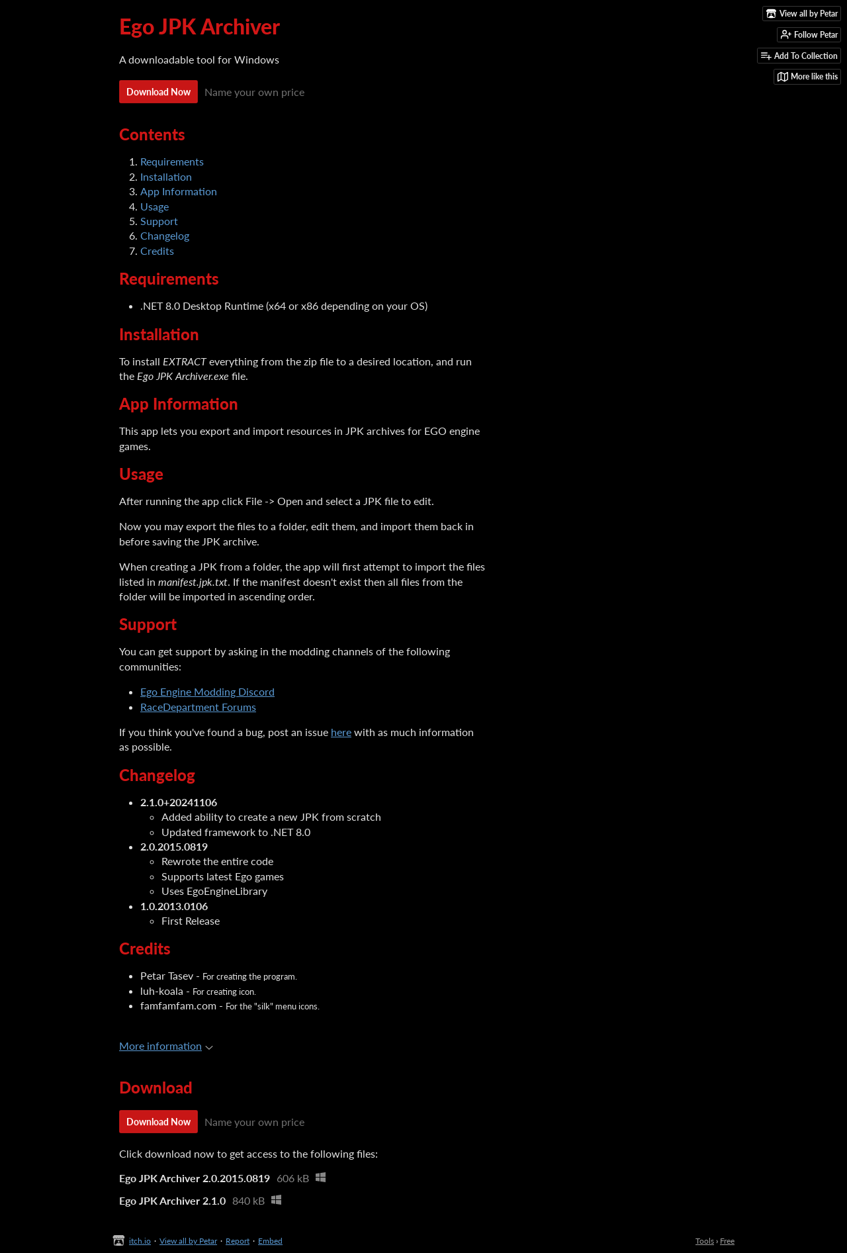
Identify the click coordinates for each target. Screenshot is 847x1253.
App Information (178, 191)
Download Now (158, 91)
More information (166, 1045)
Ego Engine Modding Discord (207, 691)
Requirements (172, 161)
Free (727, 1241)
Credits (157, 250)
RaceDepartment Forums (198, 706)
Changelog (164, 235)
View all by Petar (188, 1241)
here (341, 731)
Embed (270, 1241)
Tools (704, 1241)
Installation (166, 176)
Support (159, 220)
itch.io (140, 1241)
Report (237, 1241)
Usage (154, 206)
